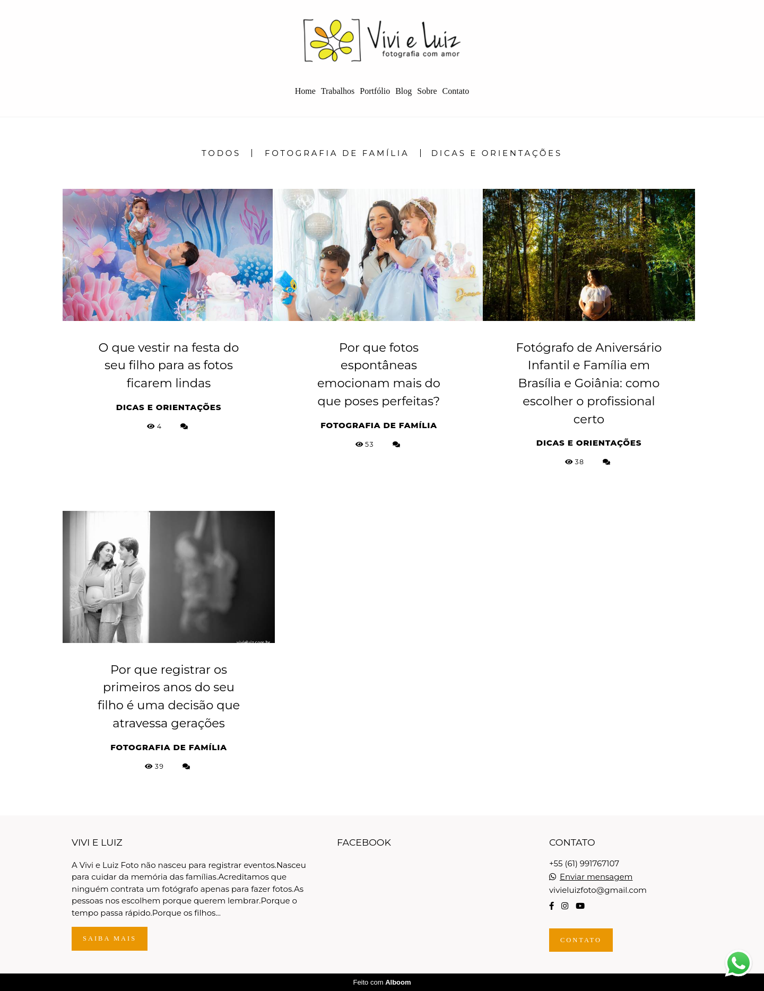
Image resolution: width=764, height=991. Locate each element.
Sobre (427, 90)
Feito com (382, 982)
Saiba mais (109, 938)
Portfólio (375, 90)
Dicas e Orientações (496, 153)
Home (305, 90)
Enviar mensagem (596, 877)
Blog (403, 90)
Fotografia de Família (337, 153)
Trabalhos (337, 90)
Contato (456, 90)
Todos (221, 153)
